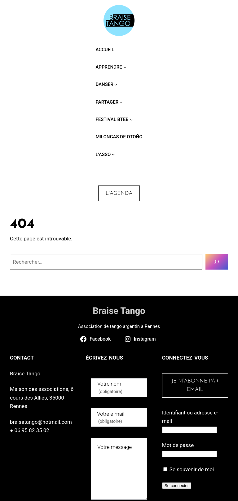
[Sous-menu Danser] (115, 84)
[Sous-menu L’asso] (113, 154)
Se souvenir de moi (188, 469)
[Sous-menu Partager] (121, 102)
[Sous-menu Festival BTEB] (131, 119)
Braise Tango (119, 311)
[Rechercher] (216, 262)
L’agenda (119, 193)
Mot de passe (178, 445)
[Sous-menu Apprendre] (124, 66)
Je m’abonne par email (194, 385)
